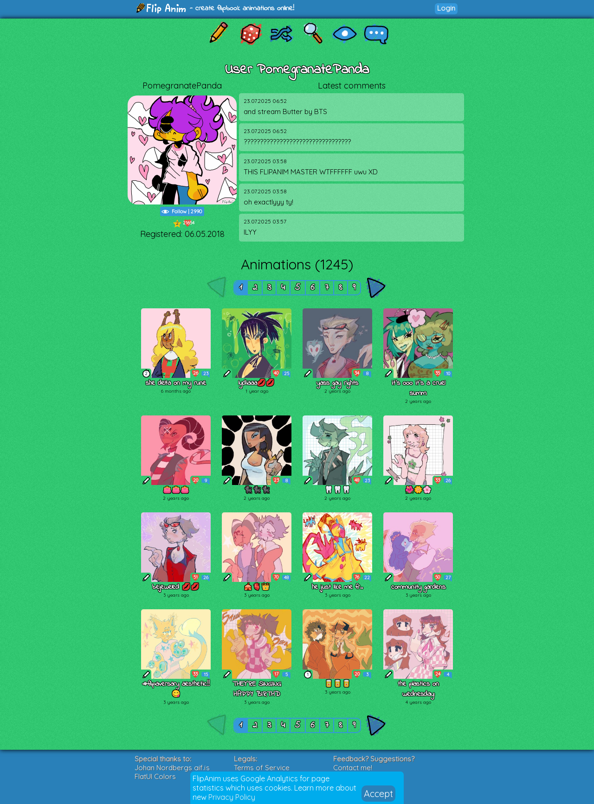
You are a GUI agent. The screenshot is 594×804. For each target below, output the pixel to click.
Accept (378, 793)
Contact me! (352, 767)
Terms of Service (262, 767)
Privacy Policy (231, 797)
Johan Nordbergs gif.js (172, 767)
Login (446, 8)
